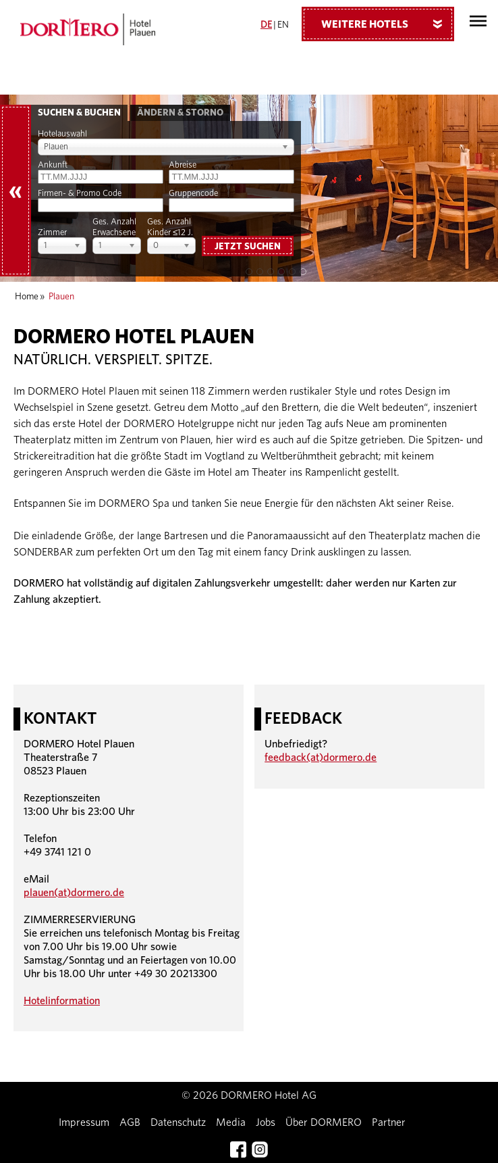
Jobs (265, 1122)
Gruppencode (193, 193)
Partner (389, 1122)
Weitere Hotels (386, 23)
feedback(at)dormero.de (321, 757)
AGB (129, 1122)
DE (266, 25)
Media (231, 1122)
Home (26, 296)
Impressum (84, 1122)
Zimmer (52, 232)
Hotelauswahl (62, 134)
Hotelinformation (62, 1000)
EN (283, 25)
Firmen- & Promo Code (79, 193)
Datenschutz (178, 1122)
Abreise (182, 165)
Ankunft (52, 165)
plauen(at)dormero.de (74, 892)
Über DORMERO (323, 1122)
